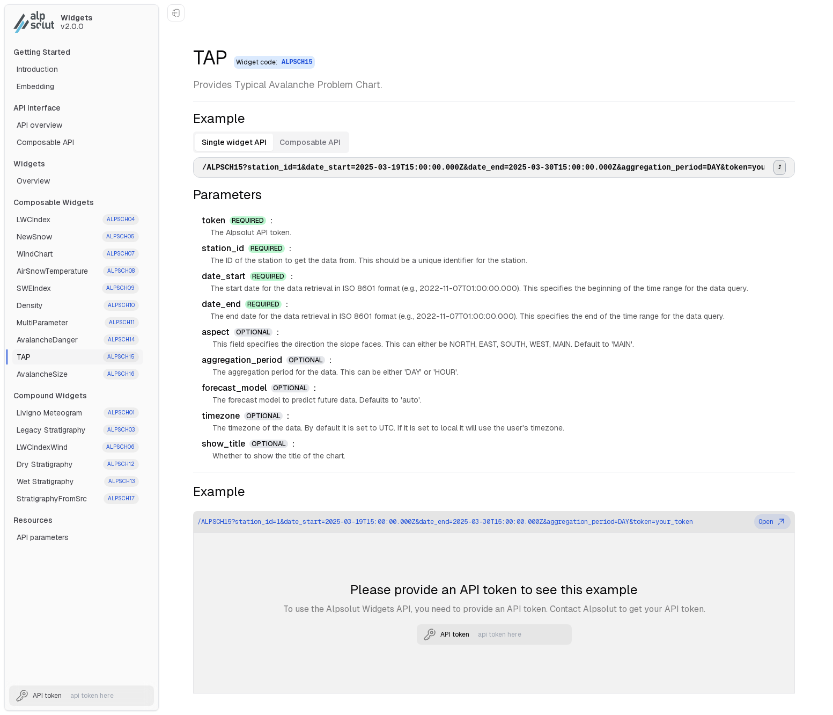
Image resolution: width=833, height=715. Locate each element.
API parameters (43, 537)
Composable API (45, 142)
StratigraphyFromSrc (78, 498)
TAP (78, 357)
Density (78, 305)
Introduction (37, 69)
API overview (39, 125)
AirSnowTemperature (78, 271)
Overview (33, 181)
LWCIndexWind (78, 447)
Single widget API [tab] (234, 142)
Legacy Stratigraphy (78, 430)
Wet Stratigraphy (78, 481)
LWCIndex (78, 219)
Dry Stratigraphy (78, 464)
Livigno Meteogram (78, 412)
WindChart (78, 254)
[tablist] (271, 142)
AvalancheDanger (78, 339)
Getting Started (41, 52)
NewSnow (78, 236)
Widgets (29, 164)
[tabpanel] (494, 167)
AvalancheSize (78, 374)
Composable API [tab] (310, 142)
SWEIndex (78, 288)
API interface (37, 108)
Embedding (35, 86)
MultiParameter (78, 322)
